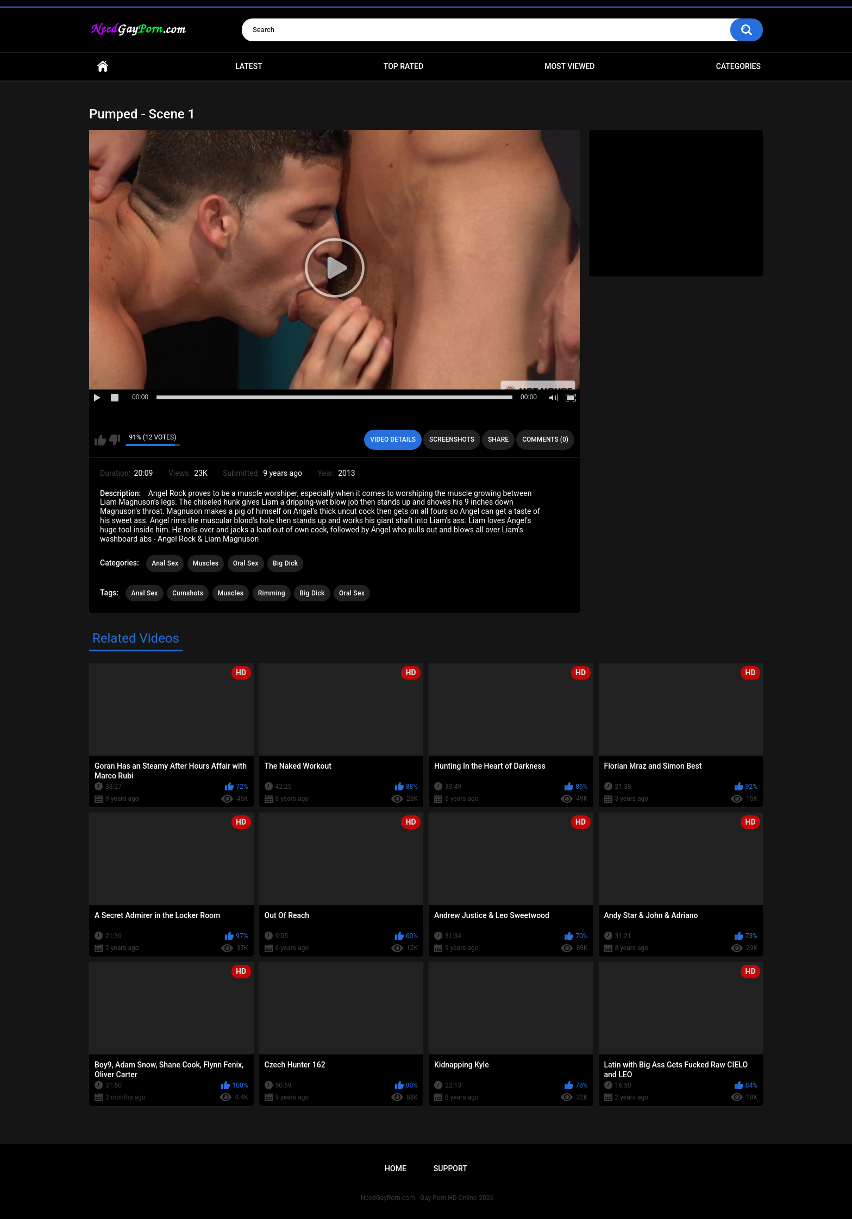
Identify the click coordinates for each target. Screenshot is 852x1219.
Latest (248, 66)
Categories (738, 66)
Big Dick (285, 563)
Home (102, 66)
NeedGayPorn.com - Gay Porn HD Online (419, 1198)
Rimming (271, 593)
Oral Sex (246, 563)
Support (450, 1168)
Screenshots (451, 439)
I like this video (100, 440)
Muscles (205, 563)
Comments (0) (545, 439)
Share (498, 439)
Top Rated (403, 66)
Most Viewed (569, 66)
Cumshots (187, 593)
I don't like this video (114, 440)
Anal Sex (165, 563)
